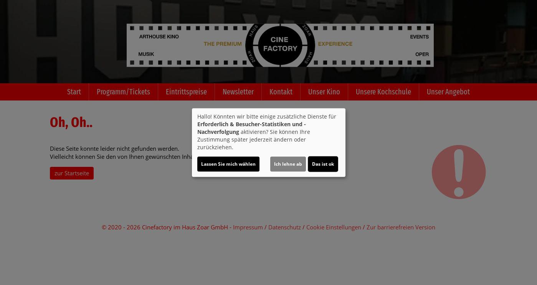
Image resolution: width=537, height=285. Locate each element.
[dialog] (268, 142)
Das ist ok (323, 164)
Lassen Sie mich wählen (228, 164)
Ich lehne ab (288, 164)
